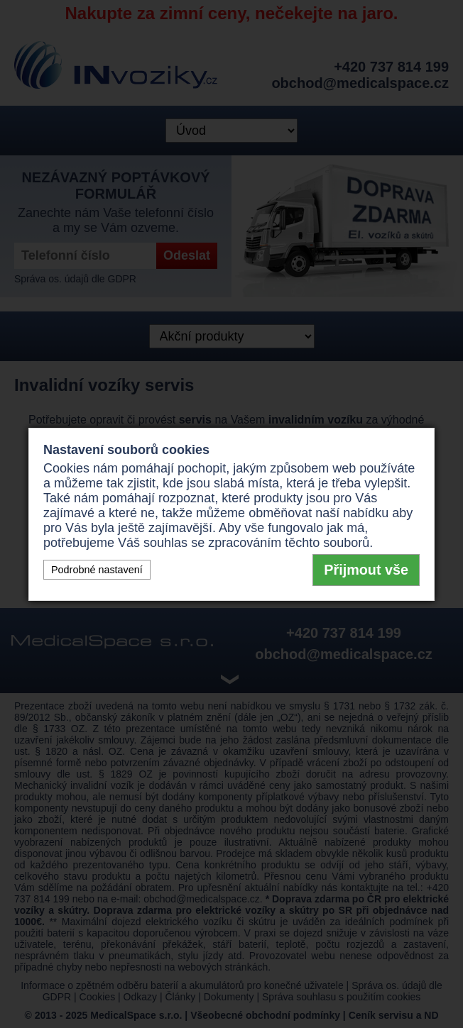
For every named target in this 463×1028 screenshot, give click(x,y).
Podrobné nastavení (97, 569)
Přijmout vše (366, 569)
